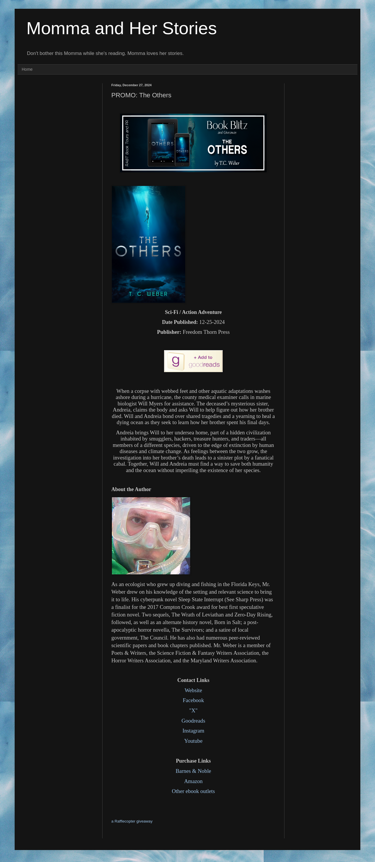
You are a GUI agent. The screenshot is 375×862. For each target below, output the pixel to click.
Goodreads (193, 721)
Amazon (193, 781)
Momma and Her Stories (121, 28)
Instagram (193, 731)
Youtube (193, 741)
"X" (193, 710)
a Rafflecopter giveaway (132, 821)
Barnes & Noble (193, 771)
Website (193, 690)
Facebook (193, 700)
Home (27, 69)
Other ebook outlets (193, 791)
